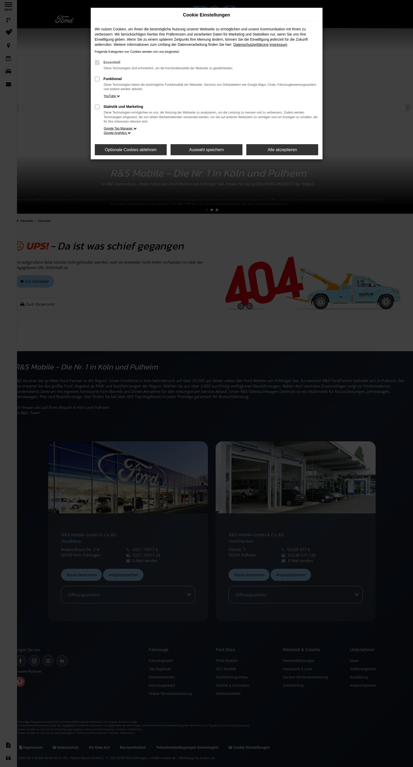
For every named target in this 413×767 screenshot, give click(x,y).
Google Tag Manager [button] (120, 128)
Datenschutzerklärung (250, 44)
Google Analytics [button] (117, 133)
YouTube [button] (112, 96)
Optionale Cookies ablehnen (131, 150)
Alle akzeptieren (282, 150)
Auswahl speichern (206, 150)
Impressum (278, 44)
